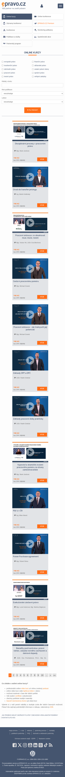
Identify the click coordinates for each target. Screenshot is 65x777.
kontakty (52, 730)
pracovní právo (9, 73)
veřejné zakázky (40, 76)
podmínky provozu (40, 730)
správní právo (39, 73)
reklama (29, 730)
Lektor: (4, 98)
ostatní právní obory (41, 69)
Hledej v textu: (7, 81)
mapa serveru (13, 730)
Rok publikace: (7, 90)
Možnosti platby (24, 715)
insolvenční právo (10, 65)
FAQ (28, 733)
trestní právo (8, 76)
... (46, 675)
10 (42, 675)
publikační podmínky (17, 733)
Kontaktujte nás (8, 718)
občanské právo (40, 65)
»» (54, 675)
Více (42, 159)
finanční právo (39, 62)
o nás (22, 730)
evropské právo (9, 62)
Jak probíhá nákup (9, 715)
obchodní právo (9, 69)
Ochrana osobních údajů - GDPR (25, 738)
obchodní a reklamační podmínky (45, 715)
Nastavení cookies (44, 738)
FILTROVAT (32, 110)
